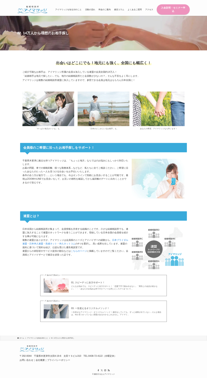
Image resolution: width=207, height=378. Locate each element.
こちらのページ (79, 251)
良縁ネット (51, 243)
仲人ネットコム (67, 243)
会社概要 (40, 360)
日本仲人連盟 (36, 243)
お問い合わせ (26, 360)
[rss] (184, 1)
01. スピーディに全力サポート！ (88, 282)
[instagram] (180, 1)
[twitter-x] (177, 1)
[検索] (188, 1)
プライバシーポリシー (58, 360)
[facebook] (173, 1)
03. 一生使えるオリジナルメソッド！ (90, 308)
